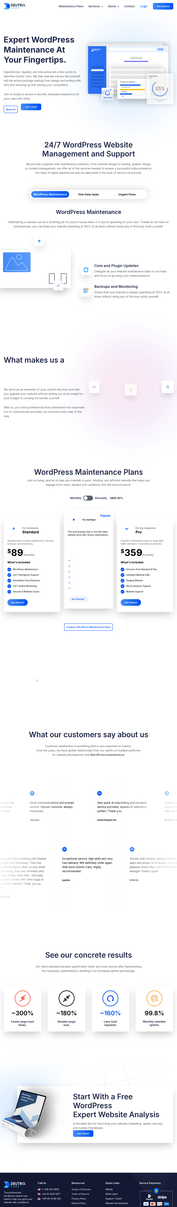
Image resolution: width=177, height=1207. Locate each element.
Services (95, 6)
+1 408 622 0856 (48, 1189)
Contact (129, 6)
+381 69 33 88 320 (49, 1198)
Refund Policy (79, 1203)
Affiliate (109, 1189)
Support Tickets (113, 1198)
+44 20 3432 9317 (49, 1194)
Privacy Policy (79, 1198)
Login (143, 6)
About (113, 6)
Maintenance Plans (71, 6)
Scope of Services (81, 1189)
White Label (111, 1194)
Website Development (116, 1203)
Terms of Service (80, 1194)
